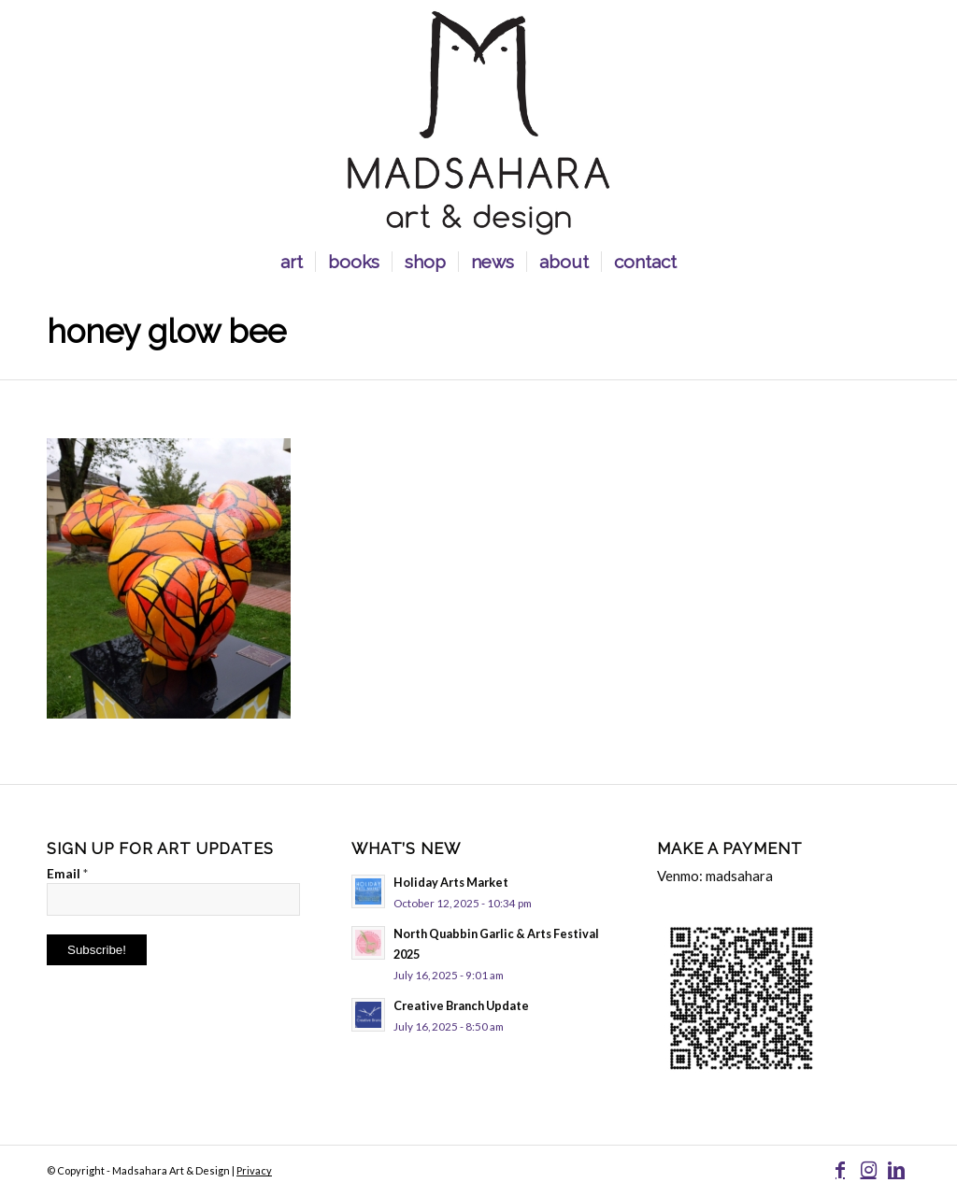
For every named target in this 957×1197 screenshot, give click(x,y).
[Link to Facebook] (840, 1169)
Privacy (254, 1170)
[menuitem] (291, 261)
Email (67, 873)
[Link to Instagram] (868, 1169)
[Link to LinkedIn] (896, 1169)
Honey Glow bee (166, 331)
